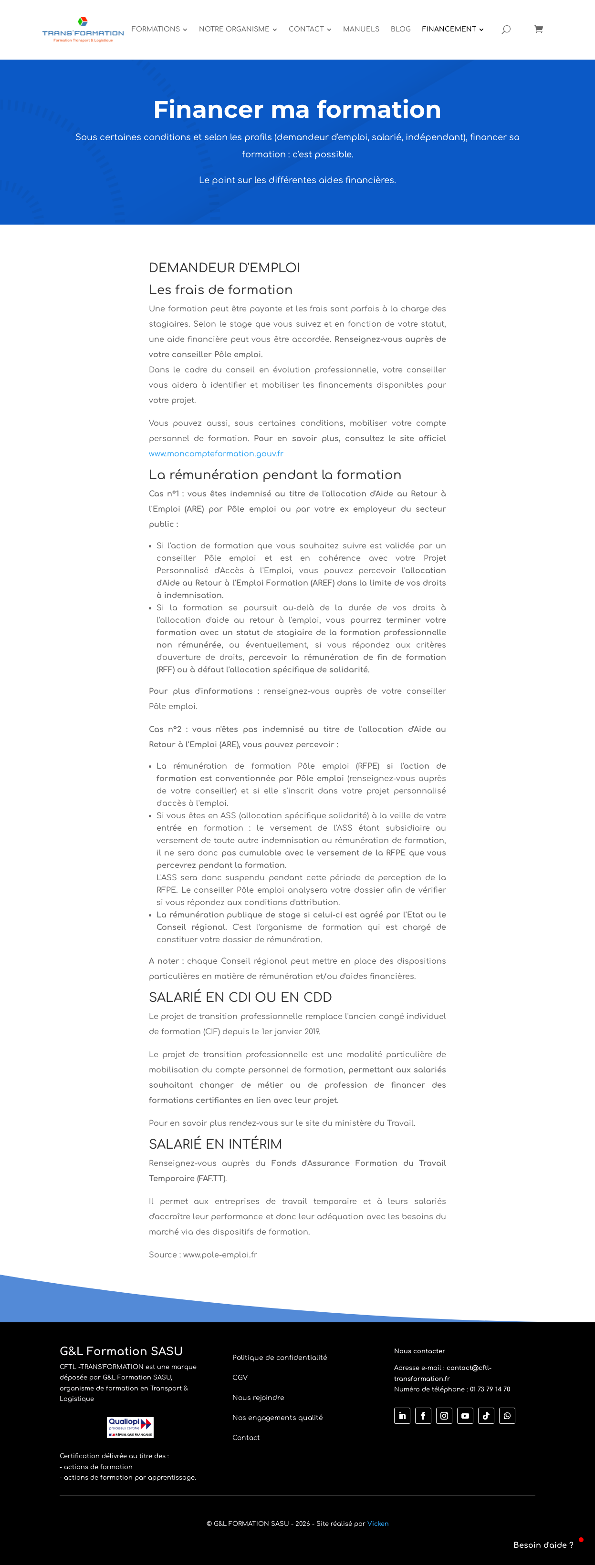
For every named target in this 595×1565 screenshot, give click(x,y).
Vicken (378, 1524)
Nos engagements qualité (277, 1417)
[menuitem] (159, 30)
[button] (537, 1545)
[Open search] (506, 29)
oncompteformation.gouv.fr (228, 454)
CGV (240, 1377)
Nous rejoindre (258, 1397)
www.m (161, 454)
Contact (246, 1437)
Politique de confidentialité (279, 1357)
